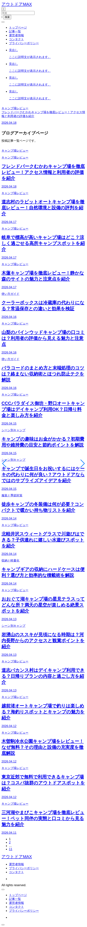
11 (10, 849)
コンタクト (16, 39)
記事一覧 (15, 31)
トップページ (18, 27)
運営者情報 (16, 35)
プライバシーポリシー (24, 43)
